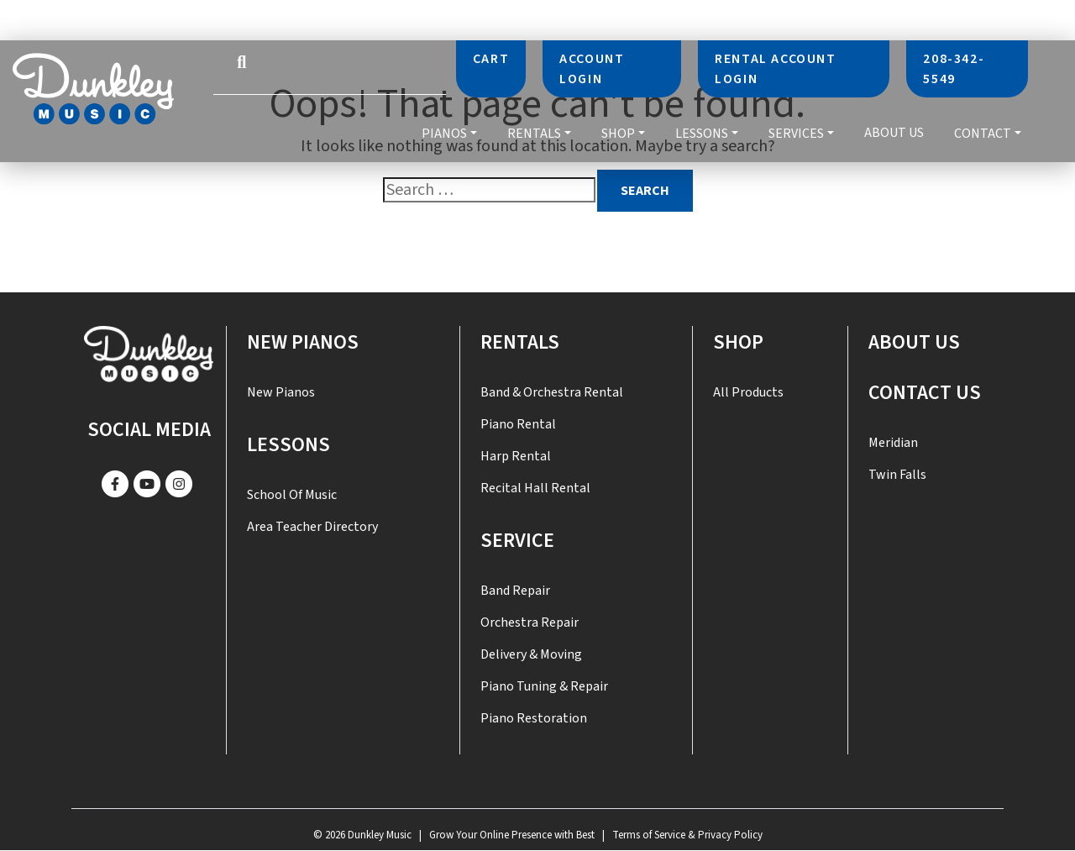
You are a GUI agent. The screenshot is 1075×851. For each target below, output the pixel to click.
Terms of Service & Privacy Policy (687, 835)
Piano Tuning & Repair (544, 686)
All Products (748, 392)
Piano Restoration (533, 718)
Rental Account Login (775, 69)
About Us (894, 133)
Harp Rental (515, 456)
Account (591, 69)
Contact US (924, 392)
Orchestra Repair (529, 622)
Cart (491, 59)
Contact (982, 133)
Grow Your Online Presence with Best (512, 835)
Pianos (444, 133)
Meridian (893, 442)
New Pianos (303, 342)
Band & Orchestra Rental (551, 392)
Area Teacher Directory (312, 526)
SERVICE (517, 540)
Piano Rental (518, 424)
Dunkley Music (380, 835)
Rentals (534, 133)
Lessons (701, 133)
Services (796, 133)
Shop (618, 133)
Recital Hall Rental (535, 488)
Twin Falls (897, 474)
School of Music (292, 495)
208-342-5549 (953, 69)
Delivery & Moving (531, 654)
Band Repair (515, 590)
